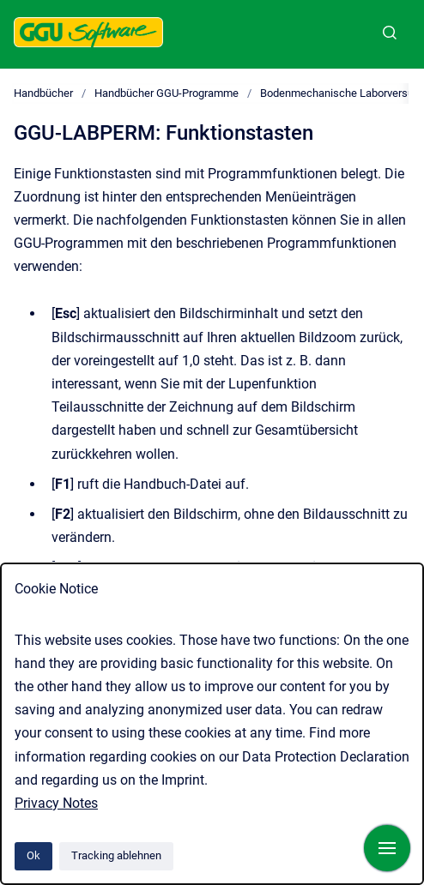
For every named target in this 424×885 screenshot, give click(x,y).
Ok (33, 855)
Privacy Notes (56, 803)
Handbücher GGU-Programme (166, 93)
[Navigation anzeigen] (387, 848)
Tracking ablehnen (116, 855)
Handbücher (43, 93)
